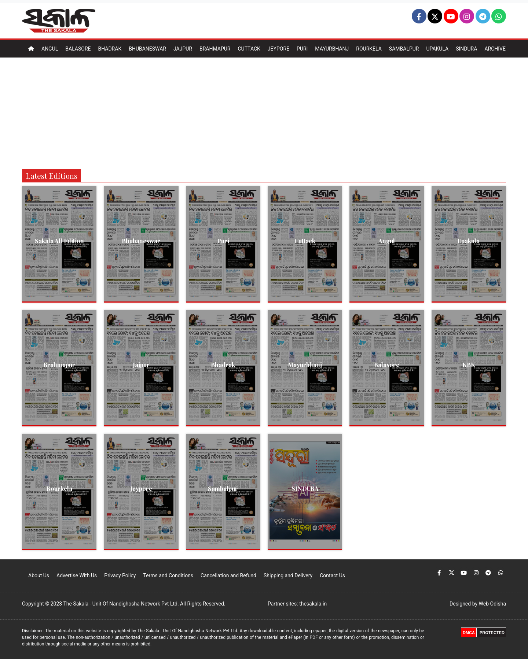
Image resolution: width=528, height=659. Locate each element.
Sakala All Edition (59, 241)
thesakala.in (313, 604)
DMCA (469, 632)
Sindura (466, 49)
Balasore (78, 49)
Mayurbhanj (332, 49)
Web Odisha (492, 604)
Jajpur (182, 49)
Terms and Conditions (168, 575)
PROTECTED (492, 632)
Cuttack (249, 49)
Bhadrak (109, 49)
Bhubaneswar (147, 49)
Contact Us (332, 575)
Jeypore (278, 49)
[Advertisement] (264, 112)
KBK (468, 365)
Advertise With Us (76, 575)
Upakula (437, 49)
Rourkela (369, 49)
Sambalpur (404, 49)
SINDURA (305, 488)
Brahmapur (215, 49)
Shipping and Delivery (288, 575)
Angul (49, 49)
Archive (495, 49)
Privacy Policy (120, 575)
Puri (302, 49)
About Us (38, 575)
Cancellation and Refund (228, 575)
